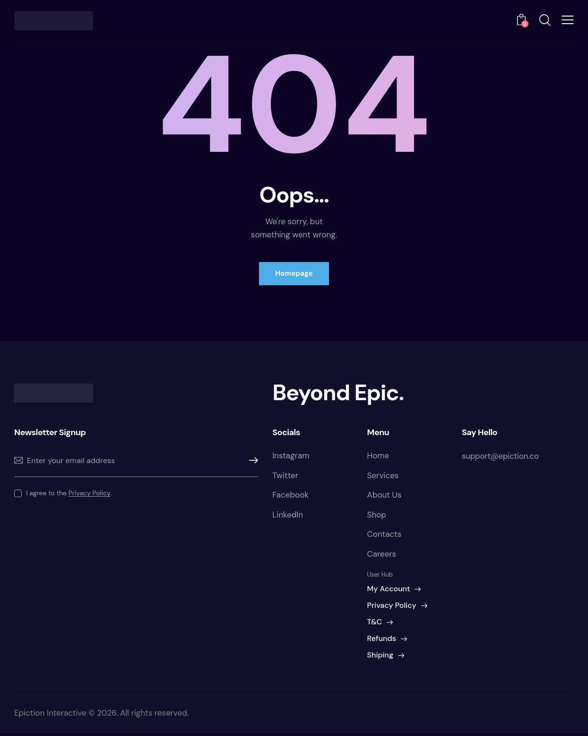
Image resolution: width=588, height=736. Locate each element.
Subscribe (251, 461)
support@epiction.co (501, 457)
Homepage (293, 274)
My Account (388, 591)
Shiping (380, 658)
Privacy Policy (90, 494)
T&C (374, 625)
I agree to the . (69, 494)
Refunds (381, 641)
